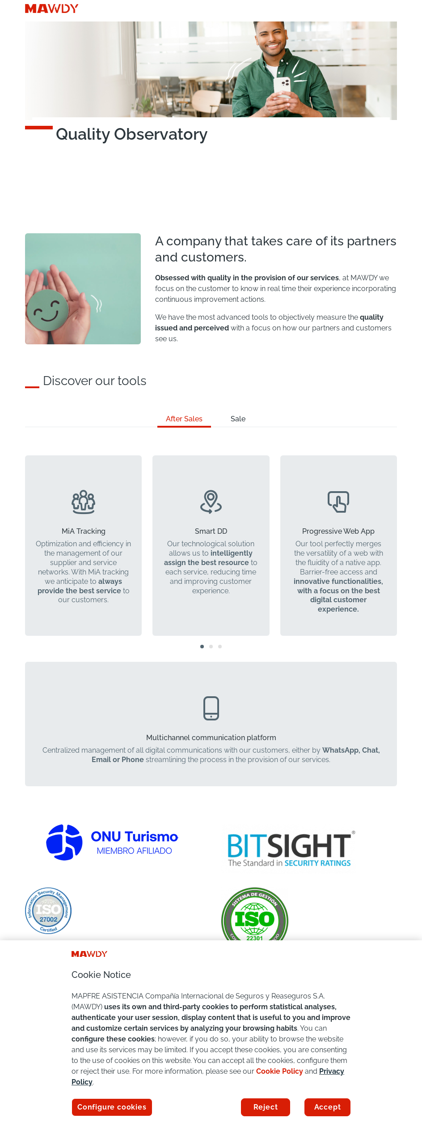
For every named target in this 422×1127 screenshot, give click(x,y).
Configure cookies (112, 1107)
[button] (202, 646)
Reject (265, 1107)
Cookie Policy (279, 1071)
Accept (327, 1107)
